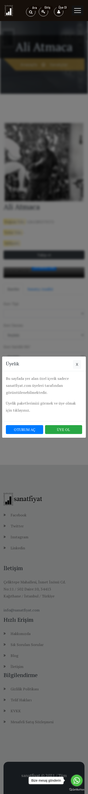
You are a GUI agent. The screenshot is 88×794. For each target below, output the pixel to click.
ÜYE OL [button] (63, 429)
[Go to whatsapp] (77, 780)
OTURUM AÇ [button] (24, 429)
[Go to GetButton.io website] (76, 789)
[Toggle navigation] (77, 10)
